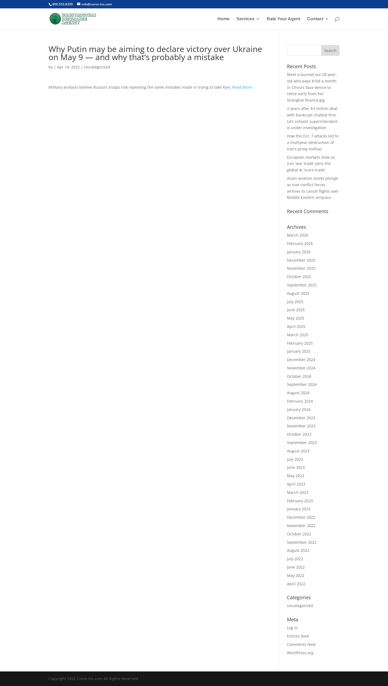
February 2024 (300, 401)
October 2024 (299, 376)
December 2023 (301, 417)
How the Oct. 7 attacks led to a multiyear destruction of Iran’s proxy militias (312, 142)
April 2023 (296, 484)
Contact (315, 19)
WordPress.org (300, 652)
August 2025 (298, 293)
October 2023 (299, 434)
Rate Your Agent (283, 19)
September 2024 (302, 384)
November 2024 (301, 367)
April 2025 (296, 326)
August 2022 (298, 550)
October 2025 (299, 276)
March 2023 (297, 492)
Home (223, 19)
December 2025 (301, 260)
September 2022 (302, 542)
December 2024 (301, 359)
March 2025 (297, 334)
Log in (292, 627)
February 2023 (300, 500)
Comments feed (301, 644)
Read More (242, 87)
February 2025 (300, 343)
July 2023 (295, 459)
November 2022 (301, 525)
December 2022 (301, 517)
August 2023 (298, 450)
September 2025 (302, 284)
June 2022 (296, 567)
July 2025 (295, 301)
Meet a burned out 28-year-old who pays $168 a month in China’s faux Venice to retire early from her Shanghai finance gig (312, 87)
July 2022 (295, 558)
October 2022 (299, 533)
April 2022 (296, 583)
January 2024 (298, 409)
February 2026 (300, 243)
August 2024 (298, 392)
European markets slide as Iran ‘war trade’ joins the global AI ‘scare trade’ (311, 164)
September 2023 (302, 442)
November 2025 (301, 268)
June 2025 (296, 309)
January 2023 (298, 508)
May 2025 (295, 318)
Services (245, 19)
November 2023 (301, 425)
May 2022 (295, 575)
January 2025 (298, 351)
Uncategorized (97, 67)
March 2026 (297, 235)
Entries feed (298, 636)
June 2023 (296, 467)
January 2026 (298, 251)
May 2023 (295, 475)
